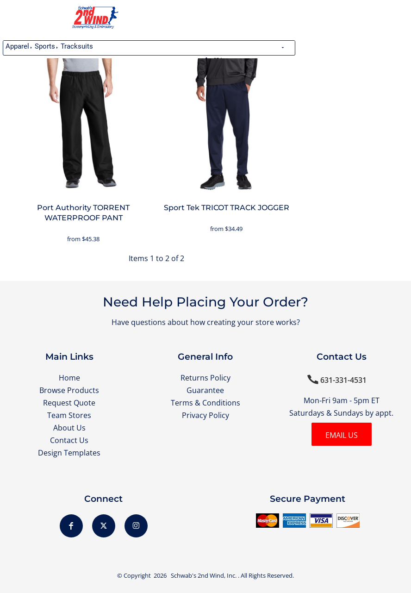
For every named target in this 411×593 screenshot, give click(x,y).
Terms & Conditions (205, 403)
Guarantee (205, 390)
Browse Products (69, 390)
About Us (69, 428)
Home (69, 378)
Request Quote (69, 403)
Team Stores (69, 415)
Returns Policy (205, 378)
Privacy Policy (205, 415)
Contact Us (69, 440)
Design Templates (69, 453)
